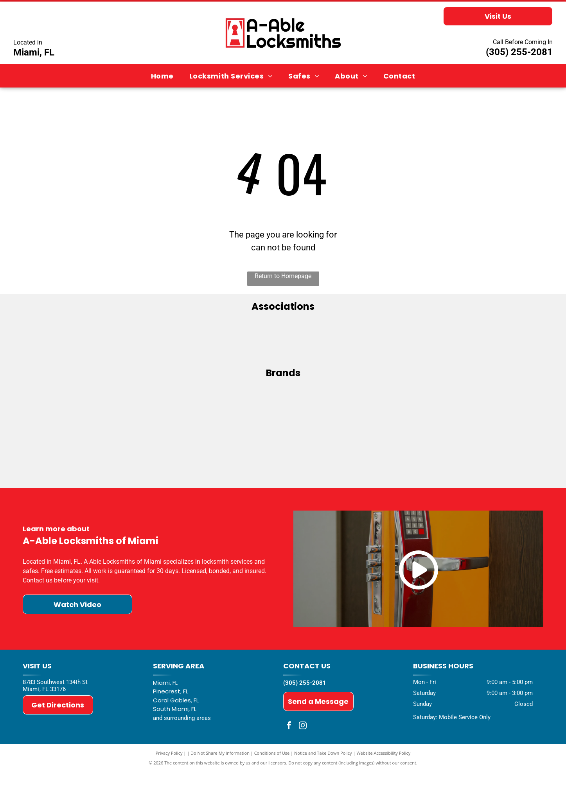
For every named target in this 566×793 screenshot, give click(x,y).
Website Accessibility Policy (383, 774)
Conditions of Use (272, 774)
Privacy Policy (169, 774)
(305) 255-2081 (519, 51)
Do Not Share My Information (220, 774)
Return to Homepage (283, 276)
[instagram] (303, 748)
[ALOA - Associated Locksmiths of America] (283, 342)
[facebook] (289, 748)
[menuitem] (162, 75)
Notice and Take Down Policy (323, 774)
